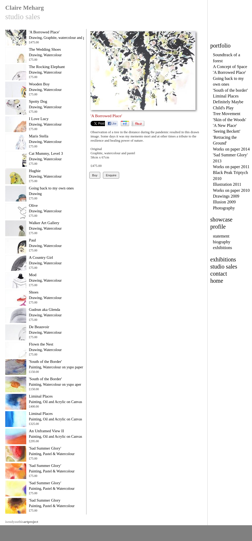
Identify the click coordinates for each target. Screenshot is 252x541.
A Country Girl (41, 257)
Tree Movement (226, 113)
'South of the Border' (45, 361)
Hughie (35, 170)
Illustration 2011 (227, 184)
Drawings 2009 (226, 196)
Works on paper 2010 (231, 190)
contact (218, 273)
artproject (21, 522)
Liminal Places (226, 96)
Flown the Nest (41, 344)
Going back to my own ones (51, 188)
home (216, 280)
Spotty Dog (38, 101)
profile (218, 226)
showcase (221, 219)
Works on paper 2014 (231, 149)
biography (221, 241)
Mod (32, 274)
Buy (94, 175)
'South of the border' (230, 90)
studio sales (223, 266)
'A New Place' (225, 125)
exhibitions (222, 247)
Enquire (111, 175)
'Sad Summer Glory (44, 500)
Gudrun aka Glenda (44, 309)
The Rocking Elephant (47, 66)
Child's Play (223, 107)
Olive (33, 205)
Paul (32, 240)
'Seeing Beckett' (226, 131)
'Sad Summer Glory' (45, 448)
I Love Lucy (39, 118)
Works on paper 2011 (231, 166)
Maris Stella (38, 136)
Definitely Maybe (228, 101)
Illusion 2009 (224, 201)
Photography (224, 207)
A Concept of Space (230, 66)
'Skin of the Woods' (229, 119)
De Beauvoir (39, 326)
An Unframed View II (46, 431)
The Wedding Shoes (45, 49)
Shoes (33, 292)
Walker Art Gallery (44, 222)
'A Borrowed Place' (229, 72)
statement (221, 236)
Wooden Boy (39, 84)
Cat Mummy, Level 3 (46, 153)
